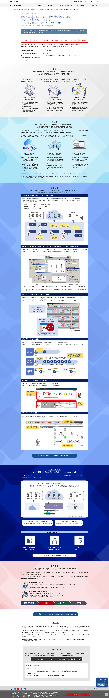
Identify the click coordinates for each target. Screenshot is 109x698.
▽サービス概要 (54, 40)
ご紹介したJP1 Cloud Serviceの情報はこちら (37, 522)
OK (85, 694)
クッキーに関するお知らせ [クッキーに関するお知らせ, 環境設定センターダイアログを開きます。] (72, 694)
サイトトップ (12, 9)
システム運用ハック (94, 5)
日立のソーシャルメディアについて (70, 688)
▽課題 (25, 40)
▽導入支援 (64, 40)
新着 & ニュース (88, 688)
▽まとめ (73, 40)
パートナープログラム (69, 5)
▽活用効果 (45, 40)
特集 (77, 5)
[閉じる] (106, 694)
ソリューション (50, 5)
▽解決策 (35, 40)
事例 (56, 5)
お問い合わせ (96, 688)
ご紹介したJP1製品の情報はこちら (69, 522)
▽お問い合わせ (83, 40)
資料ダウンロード (84, 5)
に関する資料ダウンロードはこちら (54, 456)
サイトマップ (81, 688)
